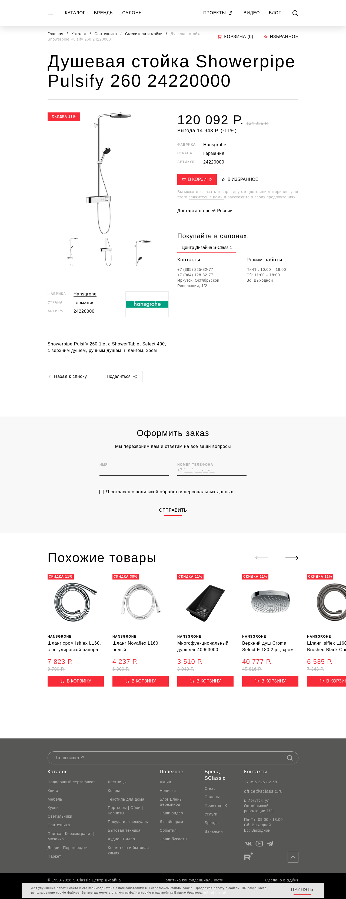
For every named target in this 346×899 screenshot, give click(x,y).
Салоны (132, 13)
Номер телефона (195, 476)
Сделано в (281, 880)
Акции (165, 782)
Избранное (281, 36)
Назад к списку (67, 376)
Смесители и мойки (144, 34)
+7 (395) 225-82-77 (195, 269)
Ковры (114, 790)
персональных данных (208, 504)
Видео (252, 13)
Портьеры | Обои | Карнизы (125, 810)
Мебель (55, 799)
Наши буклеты (173, 839)
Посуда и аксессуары (128, 822)
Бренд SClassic (215, 775)
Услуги (211, 814)
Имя (103, 476)
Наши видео (171, 813)
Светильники (60, 816)
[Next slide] (291, 558)
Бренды (104, 13)
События (168, 830)
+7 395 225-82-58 (260, 782)
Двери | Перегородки (68, 847)
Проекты (217, 13)
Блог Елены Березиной (171, 802)
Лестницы (117, 782)
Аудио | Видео (121, 839)
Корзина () (235, 37)
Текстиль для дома (126, 799)
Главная (55, 34)
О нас (210, 788)
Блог (275, 13)
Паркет (54, 856)
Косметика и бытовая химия (128, 850)
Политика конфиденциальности (193, 880)
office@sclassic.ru (263, 791)
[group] (206, 248)
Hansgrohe (85, 294)
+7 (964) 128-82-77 (195, 275)
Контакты (255, 771)
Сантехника (106, 34)
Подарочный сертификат (71, 782)
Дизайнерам (171, 822)
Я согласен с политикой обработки (169, 504)
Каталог (75, 13)
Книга (53, 790)
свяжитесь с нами (206, 197)
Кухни (53, 807)
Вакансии (214, 831)
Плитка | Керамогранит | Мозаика (71, 836)
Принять (302, 889)
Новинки (168, 790)
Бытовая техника (124, 830)
